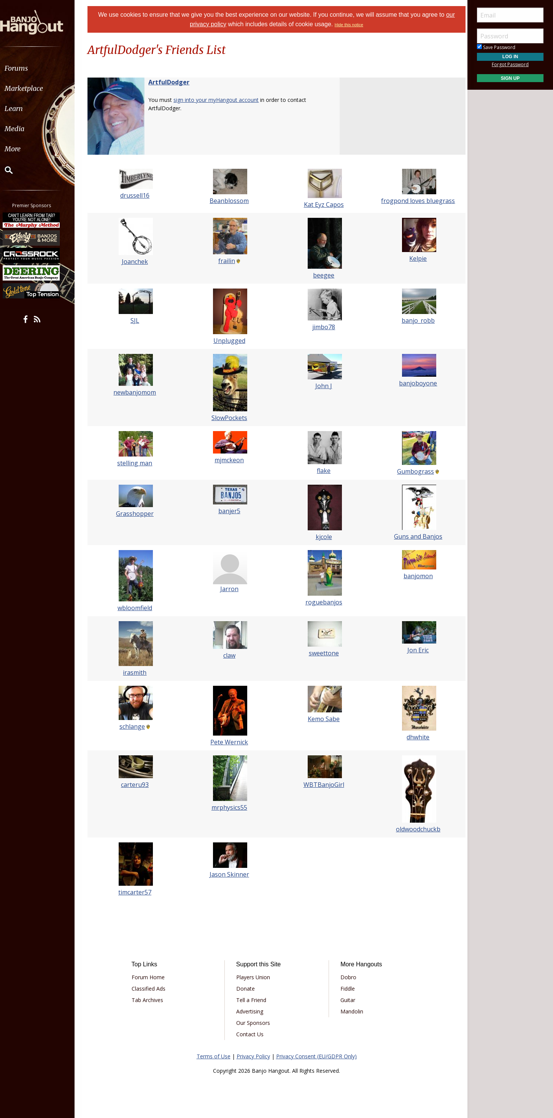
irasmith (137, 672)
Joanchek (137, 261)
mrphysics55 (230, 807)
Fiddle (346, 988)
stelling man (137, 463)
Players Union (254, 977)
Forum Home (151, 977)
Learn (25, 108)
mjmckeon (230, 460)
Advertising (250, 1011)
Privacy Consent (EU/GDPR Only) (316, 1056)
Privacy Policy (253, 1056)
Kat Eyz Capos (323, 204)
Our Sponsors (254, 1022)
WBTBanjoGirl (322, 784)
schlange (135, 726)
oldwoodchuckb (415, 829)
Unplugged (230, 340)
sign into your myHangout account (219, 99)
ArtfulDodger (172, 82)
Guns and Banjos (415, 536)
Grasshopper (137, 513)
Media (26, 128)
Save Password (496, 47)
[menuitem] (43, 68)
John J (323, 386)
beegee (323, 275)
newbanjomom (137, 392)
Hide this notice (349, 24)
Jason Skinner (230, 874)
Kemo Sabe (323, 719)
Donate (246, 988)
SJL (137, 320)
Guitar (346, 1000)
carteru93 (137, 784)
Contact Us (251, 1034)
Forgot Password (510, 64)
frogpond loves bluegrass (415, 201)
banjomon (415, 576)
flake (323, 470)
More (24, 148)
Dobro (347, 977)
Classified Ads (151, 988)
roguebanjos (322, 602)
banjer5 (230, 511)
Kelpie (415, 258)
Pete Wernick (230, 742)
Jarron (230, 589)
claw (230, 655)
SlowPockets (230, 418)
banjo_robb (415, 320)
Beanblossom (230, 201)
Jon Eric (415, 650)
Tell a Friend (252, 1000)
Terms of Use (213, 1056)
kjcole (323, 537)
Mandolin (350, 1011)
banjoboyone (415, 383)
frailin (227, 261)
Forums (28, 68)
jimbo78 (322, 327)
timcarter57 (137, 892)
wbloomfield (137, 608)
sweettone (323, 653)
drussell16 (137, 195)
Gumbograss (412, 471)
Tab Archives (150, 1000)
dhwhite (415, 737)
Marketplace (35, 88)
